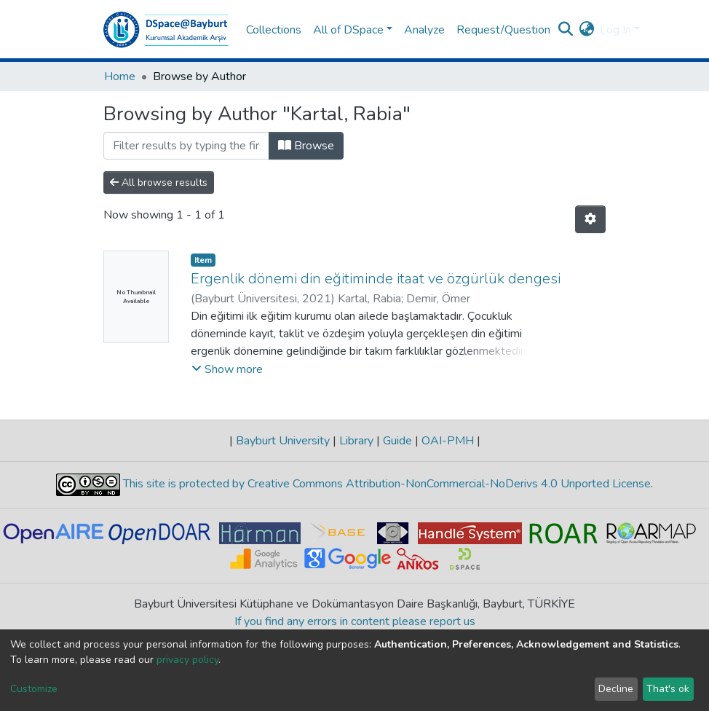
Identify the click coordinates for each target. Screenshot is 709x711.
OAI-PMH (448, 441)
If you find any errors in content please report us (354, 621)
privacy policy (187, 660)
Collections (273, 30)
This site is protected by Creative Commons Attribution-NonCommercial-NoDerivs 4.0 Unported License (385, 484)
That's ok (667, 689)
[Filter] (186, 146)
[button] (586, 30)
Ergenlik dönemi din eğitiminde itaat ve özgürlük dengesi (376, 278)
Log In (615, 30)
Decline (615, 689)
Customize (34, 689)
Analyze (424, 30)
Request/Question (503, 30)
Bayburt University (283, 441)
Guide (397, 441)
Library (356, 441)
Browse (306, 146)
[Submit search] (565, 30)
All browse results (158, 182)
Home (119, 76)
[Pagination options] (590, 219)
